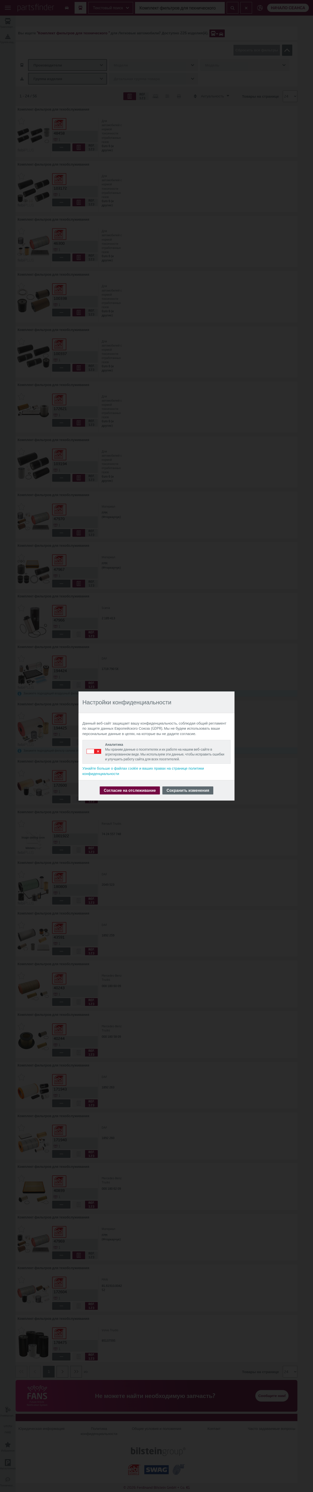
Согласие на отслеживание (130, 790)
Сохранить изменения (187, 790)
